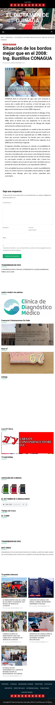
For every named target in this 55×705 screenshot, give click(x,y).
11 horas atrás (34, 606)
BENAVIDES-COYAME (25, 684)
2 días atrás (33, 642)
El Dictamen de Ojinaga (27, 18)
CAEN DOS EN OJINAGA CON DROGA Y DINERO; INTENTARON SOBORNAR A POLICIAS (40, 602)
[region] (27, 306)
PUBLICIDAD (44, 688)
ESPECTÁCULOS (19, 688)
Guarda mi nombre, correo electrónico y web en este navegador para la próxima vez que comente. (27, 249)
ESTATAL (32, 595)
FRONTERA (39, 684)
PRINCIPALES (12, 44)
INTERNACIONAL (32, 688)
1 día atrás (6, 642)
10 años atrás (7, 62)
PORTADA (4, 684)
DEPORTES (8, 688)
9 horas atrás (7, 608)
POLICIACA (44, 629)
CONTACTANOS (26, 692)
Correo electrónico (32, 229)
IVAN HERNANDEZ (17, 62)
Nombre (6, 227)
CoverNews (39, 702)
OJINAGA (5, 44)
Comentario (7, 202)
